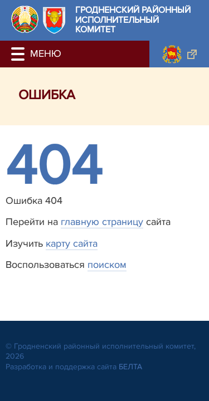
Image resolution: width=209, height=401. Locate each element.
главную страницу (102, 222)
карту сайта (72, 243)
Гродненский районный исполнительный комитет (133, 20)
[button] (19, 54)
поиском (107, 264)
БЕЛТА (130, 366)
